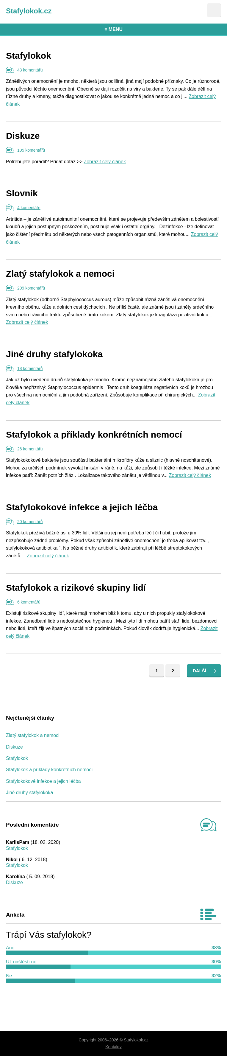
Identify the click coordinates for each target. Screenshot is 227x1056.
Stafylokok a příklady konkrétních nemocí (94, 434)
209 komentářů (31, 288)
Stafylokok (28, 55)
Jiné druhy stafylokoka (54, 354)
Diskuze (23, 136)
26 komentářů (30, 449)
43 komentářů (30, 70)
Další (199, 670)
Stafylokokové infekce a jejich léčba (82, 507)
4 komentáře (28, 207)
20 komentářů (30, 521)
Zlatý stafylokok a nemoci (60, 274)
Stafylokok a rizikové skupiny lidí (76, 587)
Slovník (22, 193)
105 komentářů (31, 150)
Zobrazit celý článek (105, 161)
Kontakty (113, 1046)
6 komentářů (28, 602)
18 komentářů (30, 368)
